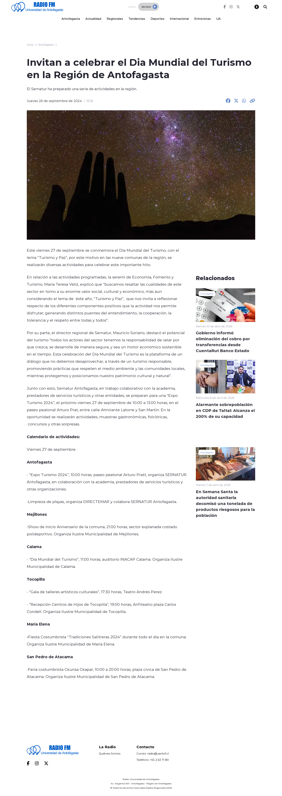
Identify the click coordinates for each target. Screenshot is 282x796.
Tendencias (136, 18)
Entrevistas (202, 18)
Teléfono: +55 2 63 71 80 (153, 759)
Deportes (157, 18)
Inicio (30, 44)
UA (218, 18)
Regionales (115, 18)
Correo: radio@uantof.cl (153, 753)
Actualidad (93, 18)
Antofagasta (71, 18)
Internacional (179, 18)
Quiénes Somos (109, 753)
